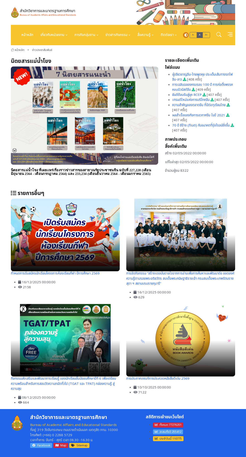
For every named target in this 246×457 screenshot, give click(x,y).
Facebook (41, 445)
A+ (206, 34)
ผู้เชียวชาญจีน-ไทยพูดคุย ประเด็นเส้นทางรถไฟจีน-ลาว (202, 77)
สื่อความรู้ (143, 35)
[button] (219, 35)
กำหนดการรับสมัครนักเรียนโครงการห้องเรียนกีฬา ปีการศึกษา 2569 (55, 273)
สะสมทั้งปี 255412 (168, 432)
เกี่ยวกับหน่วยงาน (52, 35)
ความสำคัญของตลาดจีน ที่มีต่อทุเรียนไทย (201, 105)
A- (193, 34)
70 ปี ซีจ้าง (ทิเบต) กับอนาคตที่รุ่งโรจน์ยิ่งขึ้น (203, 125)
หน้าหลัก (27, 35)
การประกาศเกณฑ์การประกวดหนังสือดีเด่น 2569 (157, 378)
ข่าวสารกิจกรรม (116, 35)
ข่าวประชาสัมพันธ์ (42, 50)
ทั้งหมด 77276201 (168, 425)
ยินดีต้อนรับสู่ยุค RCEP (189, 95)
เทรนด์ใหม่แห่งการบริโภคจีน (193, 99)
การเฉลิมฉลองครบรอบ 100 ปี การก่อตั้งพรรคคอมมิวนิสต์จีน (202, 87)
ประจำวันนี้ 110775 (168, 438)
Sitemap (79, 445)
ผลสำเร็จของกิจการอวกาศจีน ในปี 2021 (200, 115)
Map (61, 445)
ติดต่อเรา (167, 35)
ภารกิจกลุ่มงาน (84, 35)
